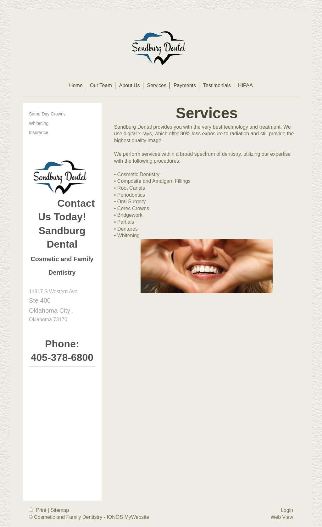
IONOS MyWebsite (128, 517)
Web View (282, 517)
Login (287, 510)
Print (38, 510)
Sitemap (59, 510)
